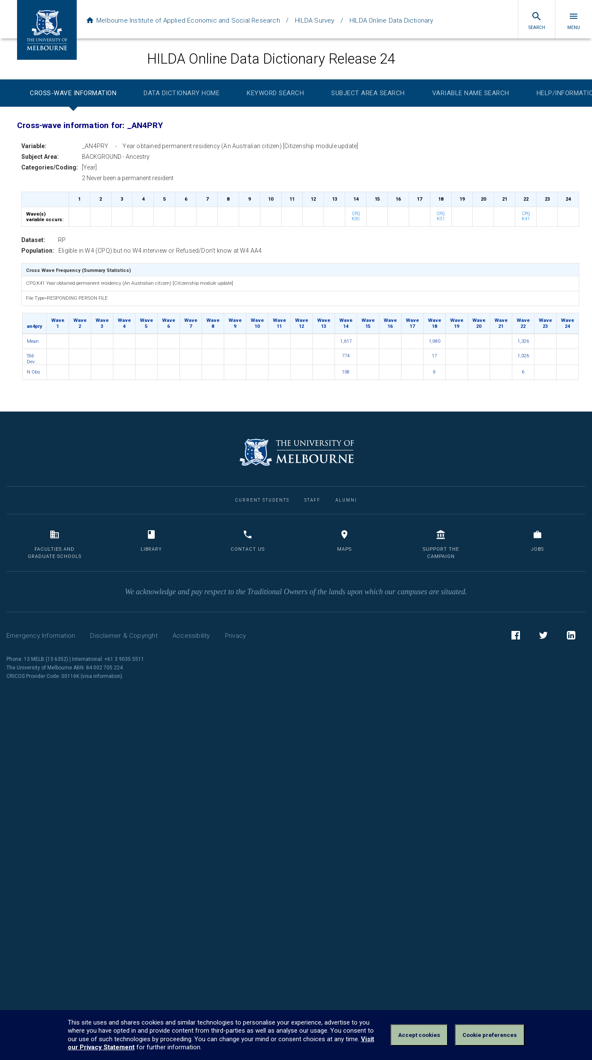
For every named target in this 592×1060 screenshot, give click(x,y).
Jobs (537, 540)
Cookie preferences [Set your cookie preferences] (489, 1035)
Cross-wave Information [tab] (73, 93)
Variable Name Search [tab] (470, 93)
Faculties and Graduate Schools (54, 544)
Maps (344, 540)
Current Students (262, 500)
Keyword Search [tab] (275, 93)
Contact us (248, 540)
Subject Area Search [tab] (368, 93)
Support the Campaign (441, 544)
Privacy (235, 636)
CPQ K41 (526, 216)
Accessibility (191, 636)
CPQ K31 (441, 216)
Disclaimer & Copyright (123, 636)
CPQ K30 (356, 216)
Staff (312, 500)
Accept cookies (419, 1035)
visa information (101, 676)
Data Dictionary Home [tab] (181, 93)
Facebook (515, 636)
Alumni (346, 500)
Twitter (543, 636)
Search (536, 20)
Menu (573, 20)
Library (151, 540)
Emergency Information (40, 636)
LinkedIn (571, 636)
